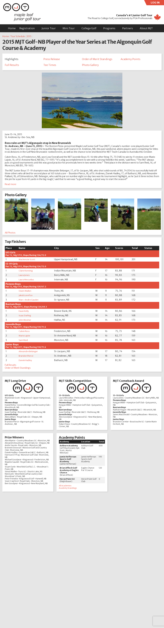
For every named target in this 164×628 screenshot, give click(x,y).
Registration (27, 28)
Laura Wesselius (27, 280)
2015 (28, 36)
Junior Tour (49, 28)
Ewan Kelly (24, 312)
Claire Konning (26, 271)
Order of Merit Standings (97, 59)
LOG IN (157, 3)
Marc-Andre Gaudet (29, 300)
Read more (10, 185)
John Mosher (25, 320)
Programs (109, 28)
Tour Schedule (17, 36)
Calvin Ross (24, 332)
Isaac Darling (25, 316)
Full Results (12, 65)
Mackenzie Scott (27, 260)
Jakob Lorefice (26, 296)
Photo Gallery (90, 65)
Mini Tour (69, 28)
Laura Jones (25, 276)
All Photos (10, 233)
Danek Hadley (26, 361)
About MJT (146, 28)
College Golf (89, 28)
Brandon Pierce (27, 356)
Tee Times (49, 65)
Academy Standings (68, 489)
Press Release (51, 59)
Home (12, 28)
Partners (127, 28)
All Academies (65, 486)
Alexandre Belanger (29, 352)
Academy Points (130, 59)
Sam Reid (23, 341)
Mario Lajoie (25, 336)
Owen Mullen (25, 291)
